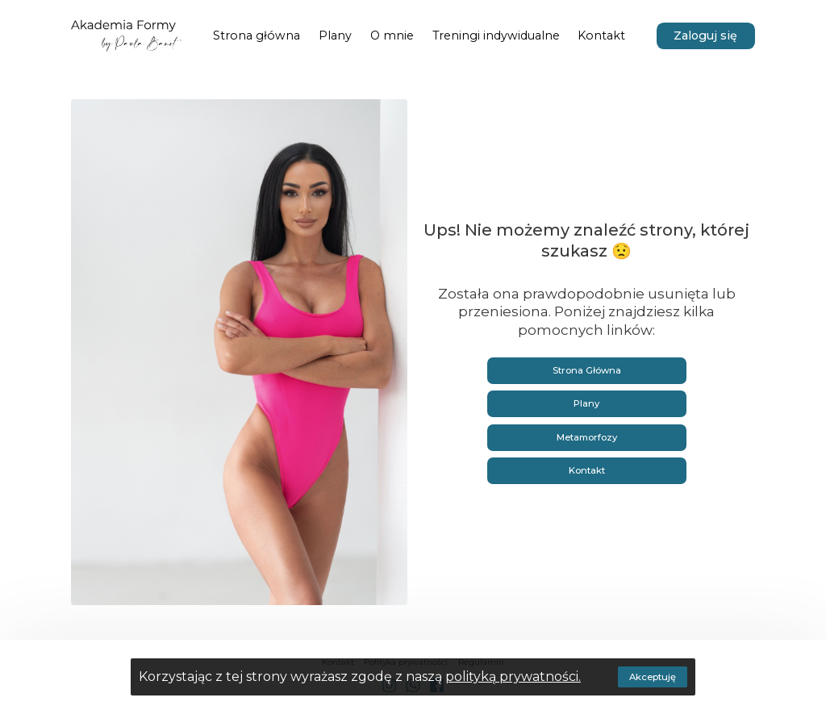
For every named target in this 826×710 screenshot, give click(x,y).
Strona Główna (587, 370)
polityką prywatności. (513, 676)
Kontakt (587, 470)
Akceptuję (652, 677)
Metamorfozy (587, 437)
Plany (586, 403)
